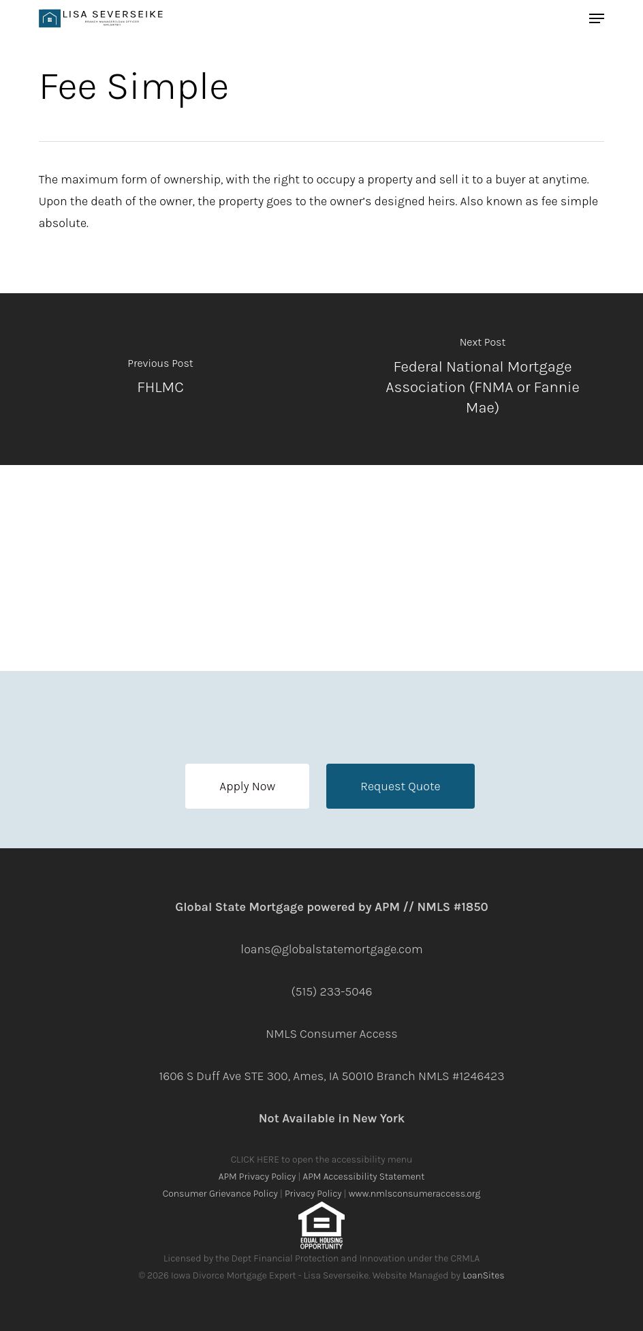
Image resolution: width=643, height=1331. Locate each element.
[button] (247, 786)
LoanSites (483, 1275)
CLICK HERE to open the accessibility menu (322, 1159)
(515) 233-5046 (332, 991)
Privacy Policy (313, 1193)
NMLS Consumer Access (332, 1033)
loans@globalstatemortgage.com (331, 949)
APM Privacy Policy (257, 1176)
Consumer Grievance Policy (220, 1193)
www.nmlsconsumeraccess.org (414, 1193)
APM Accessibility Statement (364, 1176)
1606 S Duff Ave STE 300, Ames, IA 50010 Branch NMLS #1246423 (331, 1075)
